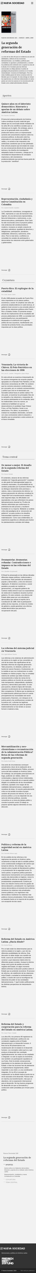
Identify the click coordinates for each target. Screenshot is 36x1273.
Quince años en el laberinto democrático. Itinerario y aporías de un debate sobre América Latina (18, 1169)
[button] (32, 3)
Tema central (10, 1182)
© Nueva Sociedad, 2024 (8, 1270)
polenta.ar (32, 1270)
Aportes (8, 1165)
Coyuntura (9, 1179)
